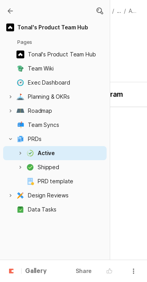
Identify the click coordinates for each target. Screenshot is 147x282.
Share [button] (84, 271)
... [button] (119, 10)
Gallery (36, 271)
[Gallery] (10, 10)
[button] (99, 10)
